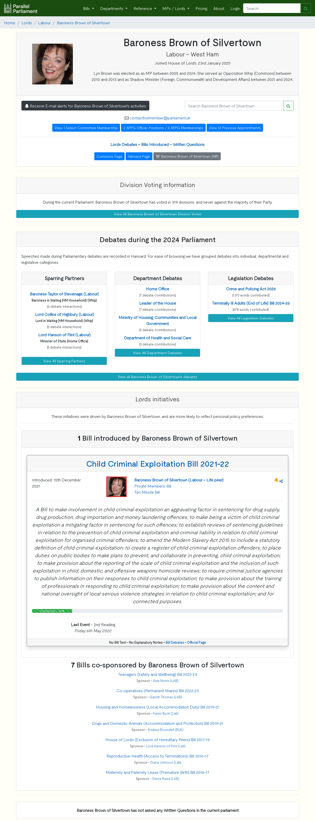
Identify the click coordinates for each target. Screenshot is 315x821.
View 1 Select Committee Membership (86, 127)
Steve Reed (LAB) (165, 778)
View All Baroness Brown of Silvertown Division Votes (157, 213)
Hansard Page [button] (139, 156)
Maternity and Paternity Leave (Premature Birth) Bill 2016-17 (157, 772)
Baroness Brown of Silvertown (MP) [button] (187, 156)
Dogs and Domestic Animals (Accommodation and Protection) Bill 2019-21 (157, 723)
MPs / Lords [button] (174, 8)
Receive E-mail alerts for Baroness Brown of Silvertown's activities (85, 105)
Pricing (201, 8)
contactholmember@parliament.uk (160, 117)
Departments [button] (112, 8)
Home (9, 22)
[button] (64, 293)
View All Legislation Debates (251, 317)
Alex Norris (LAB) (165, 680)
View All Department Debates (157, 352)
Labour (44, 22)
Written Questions (189, 144)
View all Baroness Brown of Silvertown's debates (157, 376)
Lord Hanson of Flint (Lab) (165, 746)
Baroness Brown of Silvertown (83, 22)
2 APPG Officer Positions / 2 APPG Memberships (163, 127)
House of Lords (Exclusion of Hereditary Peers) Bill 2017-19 (158, 739)
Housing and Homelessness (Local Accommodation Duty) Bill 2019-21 (157, 707)
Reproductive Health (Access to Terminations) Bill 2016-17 (158, 755)
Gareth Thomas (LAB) (166, 697)
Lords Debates (123, 144)
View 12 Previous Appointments (235, 127)
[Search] (272, 8)
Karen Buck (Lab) (165, 713)
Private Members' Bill (152, 486)
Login (235, 8)
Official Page (196, 642)
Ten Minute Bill (147, 492)
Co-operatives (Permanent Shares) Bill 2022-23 (157, 690)
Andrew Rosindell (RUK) (165, 729)
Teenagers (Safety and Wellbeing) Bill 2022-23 (157, 674)
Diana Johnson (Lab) (165, 762)
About (218, 8)
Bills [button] (87, 8)
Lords (26, 22)
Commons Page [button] (109, 156)
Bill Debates (175, 642)
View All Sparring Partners (64, 360)
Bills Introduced (155, 144)
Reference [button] (143, 8)
